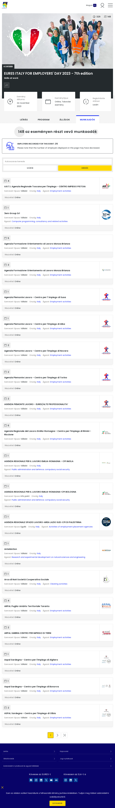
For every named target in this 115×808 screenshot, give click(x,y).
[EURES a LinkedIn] (41, 780)
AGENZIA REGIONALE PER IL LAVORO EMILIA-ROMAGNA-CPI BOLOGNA (40, 491)
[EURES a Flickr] (56, 780)
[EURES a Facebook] (31, 780)
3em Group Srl (12, 213)
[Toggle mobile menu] (110, 5)
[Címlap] (5, 5)
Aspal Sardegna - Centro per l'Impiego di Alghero (31, 659)
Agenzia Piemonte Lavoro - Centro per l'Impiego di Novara (36, 350)
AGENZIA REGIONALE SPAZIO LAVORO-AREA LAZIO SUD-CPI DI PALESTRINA (42, 522)
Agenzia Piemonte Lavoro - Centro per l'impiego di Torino (35, 377)
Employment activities (60, 191)
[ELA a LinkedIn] (71, 780)
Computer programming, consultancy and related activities (40, 221)
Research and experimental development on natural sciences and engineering (48, 557)
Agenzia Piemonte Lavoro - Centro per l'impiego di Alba (34, 324)
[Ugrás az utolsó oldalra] (64, 735)
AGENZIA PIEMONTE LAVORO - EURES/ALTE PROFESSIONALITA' (36, 404)
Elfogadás (57, 803)
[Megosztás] (6, 85)
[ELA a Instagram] (66, 780)
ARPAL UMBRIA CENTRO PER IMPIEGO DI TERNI (27, 633)
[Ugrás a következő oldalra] (57, 735)
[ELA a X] (76, 780)
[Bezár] (2, 787)
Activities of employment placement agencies (71, 526)
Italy (39, 191)
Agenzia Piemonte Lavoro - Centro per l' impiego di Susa (35, 297)
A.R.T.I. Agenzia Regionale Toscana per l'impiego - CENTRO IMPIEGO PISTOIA (45, 186)
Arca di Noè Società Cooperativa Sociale (26, 579)
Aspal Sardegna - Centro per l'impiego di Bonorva (31, 686)
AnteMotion (10, 549)
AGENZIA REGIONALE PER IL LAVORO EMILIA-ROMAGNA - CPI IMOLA (38, 461)
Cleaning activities (58, 584)
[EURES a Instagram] (36, 780)
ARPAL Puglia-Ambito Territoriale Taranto (27, 606)
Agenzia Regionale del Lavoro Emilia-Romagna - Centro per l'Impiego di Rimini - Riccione (47, 433)
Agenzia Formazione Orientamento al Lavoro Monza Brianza (37, 243)
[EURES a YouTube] (51, 780)
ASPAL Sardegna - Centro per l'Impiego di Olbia (30, 713)
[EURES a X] (46, 780)
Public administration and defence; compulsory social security (41, 469)
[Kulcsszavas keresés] (57, 161)
